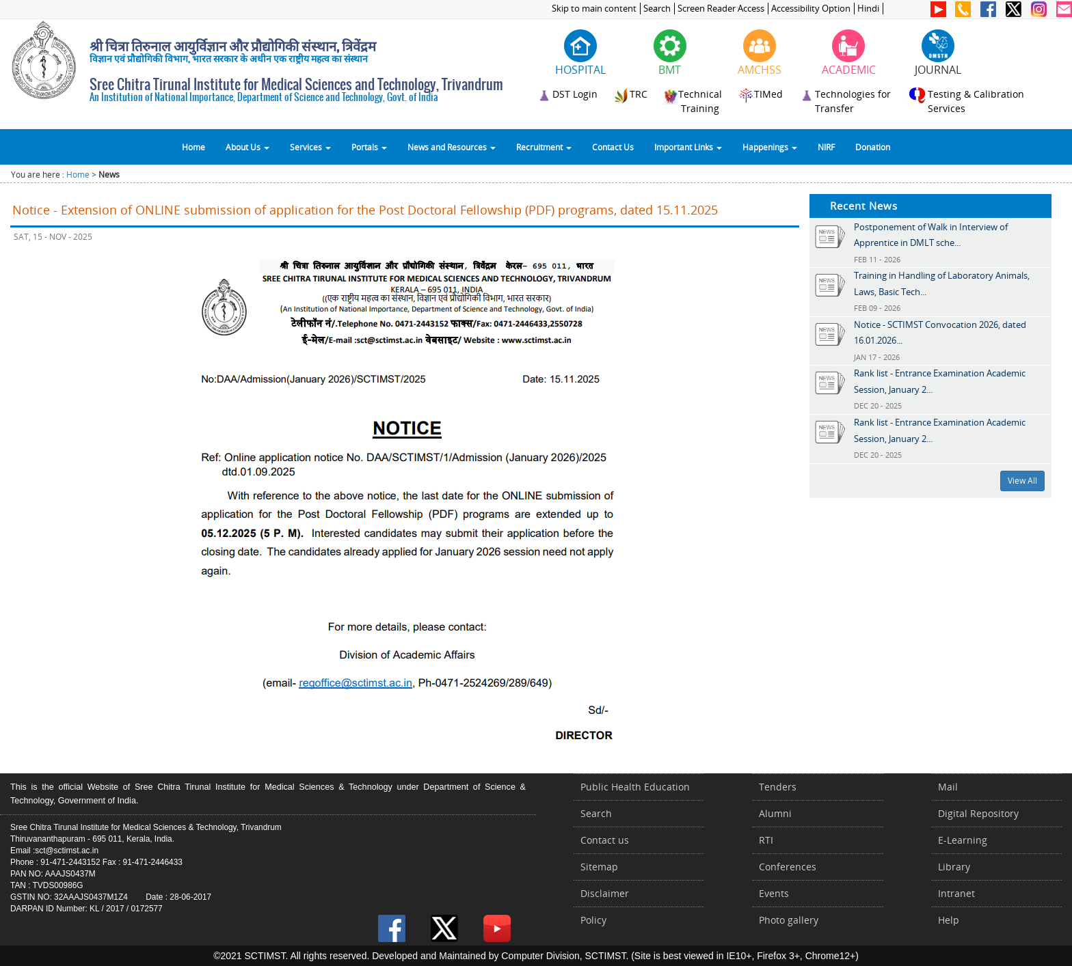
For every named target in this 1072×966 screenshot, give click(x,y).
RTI (766, 839)
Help (948, 919)
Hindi (868, 8)
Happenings (769, 146)
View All (1022, 480)
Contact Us (613, 146)
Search (657, 8)
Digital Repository (978, 813)
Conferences (787, 866)
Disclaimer (604, 893)
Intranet (956, 893)
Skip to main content (594, 8)
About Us (247, 146)
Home (193, 146)
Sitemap (599, 866)
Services (310, 146)
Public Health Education (635, 786)
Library (954, 866)
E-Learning (962, 839)
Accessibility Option (810, 8)
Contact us (604, 839)
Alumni (775, 813)
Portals (369, 146)
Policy (593, 919)
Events (774, 893)
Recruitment (544, 146)
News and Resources (451, 146)
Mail (948, 786)
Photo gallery (788, 919)
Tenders (777, 786)
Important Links (688, 146)
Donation (872, 146)
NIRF (826, 146)
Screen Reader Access (721, 8)
